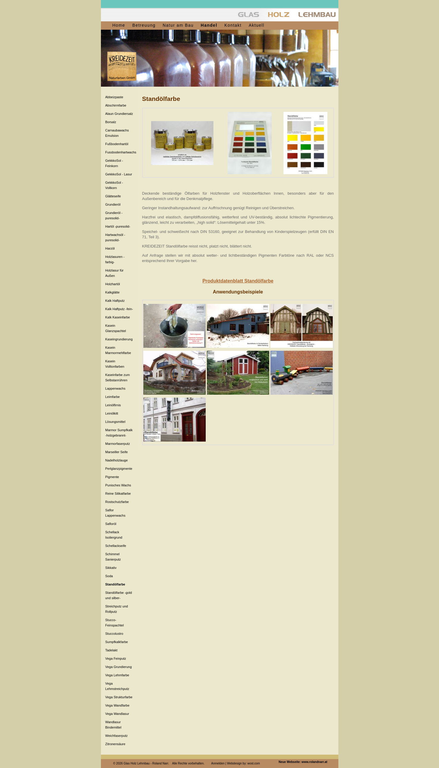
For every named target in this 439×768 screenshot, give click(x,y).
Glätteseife (113, 196)
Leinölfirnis (113, 405)
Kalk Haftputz (115, 300)
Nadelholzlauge (116, 460)
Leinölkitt (111, 413)
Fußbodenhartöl (117, 144)
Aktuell (256, 25)
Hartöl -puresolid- (117, 226)
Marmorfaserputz (117, 443)
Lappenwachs (115, 388)
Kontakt (233, 25)
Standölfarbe (115, 584)
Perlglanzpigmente (118, 468)
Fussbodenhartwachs (121, 152)
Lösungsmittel (115, 421)
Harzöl (110, 248)
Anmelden (218, 763)
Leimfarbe (112, 397)
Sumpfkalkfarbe (116, 642)
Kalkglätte (112, 292)
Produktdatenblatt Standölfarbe (237, 280)
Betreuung (144, 25)
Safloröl (110, 524)
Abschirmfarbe (115, 105)
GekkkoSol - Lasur (118, 174)
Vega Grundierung (118, 667)
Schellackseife (115, 546)
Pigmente (112, 477)
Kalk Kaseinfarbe (117, 317)
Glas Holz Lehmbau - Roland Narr (145, 763)
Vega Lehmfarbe (117, 675)
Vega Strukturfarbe (119, 697)
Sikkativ (111, 567)
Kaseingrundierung (119, 339)
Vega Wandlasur (117, 713)
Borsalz (110, 122)
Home (118, 25)
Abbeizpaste (114, 97)
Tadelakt (111, 650)
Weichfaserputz (116, 735)
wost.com (253, 763)
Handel (209, 25)
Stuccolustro (114, 633)
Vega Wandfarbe (117, 705)
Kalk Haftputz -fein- (119, 309)
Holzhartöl (112, 284)
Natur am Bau (178, 25)
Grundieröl (113, 204)
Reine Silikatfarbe (118, 493)
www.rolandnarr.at (314, 762)
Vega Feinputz (115, 658)
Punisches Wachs (118, 485)
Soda (109, 576)
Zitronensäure (115, 744)
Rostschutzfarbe (117, 502)
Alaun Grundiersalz (119, 113)
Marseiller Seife (116, 452)
